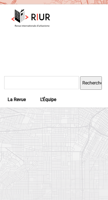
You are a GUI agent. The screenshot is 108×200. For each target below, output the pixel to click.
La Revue (17, 99)
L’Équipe (48, 99)
